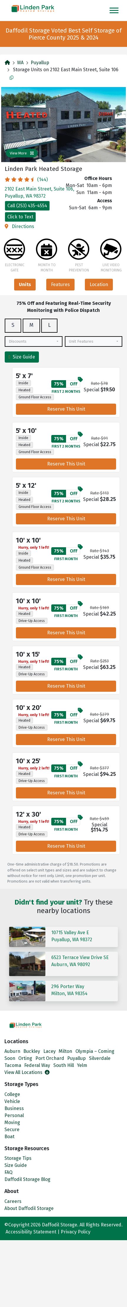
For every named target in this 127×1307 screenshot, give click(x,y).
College (12, 1094)
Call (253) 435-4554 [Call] (27, 205)
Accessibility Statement (31, 1232)
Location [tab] (99, 284)
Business (14, 1108)
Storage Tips (18, 1158)
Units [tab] (25, 284)
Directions (19, 226)
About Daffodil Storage (29, 1208)
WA (20, 62)
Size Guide (22, 357)
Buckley (31, 1051)
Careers (13, 1201)
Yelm (82, 1065)
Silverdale (99, 1058)
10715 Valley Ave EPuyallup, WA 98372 (71, 936)
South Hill (63, 1065)
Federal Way (37, 1065)
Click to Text (20, 217)
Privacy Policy (75, 1232)
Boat (9, 1136)
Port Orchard (49, 1058)
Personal (14, 1115)
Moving (12, 1122)
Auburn (12, 1051)
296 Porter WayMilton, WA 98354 (69, 990)
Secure (11, 1129)
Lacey (49, 1051)
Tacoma (12, 1065)
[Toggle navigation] (114, 10)
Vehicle (12, 1101)
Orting (25, 1058)
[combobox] (33, 341)
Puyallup (40, 62)
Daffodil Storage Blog (27, 1179)
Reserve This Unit (66, 409)
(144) (26, 179)
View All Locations (27, 1072)
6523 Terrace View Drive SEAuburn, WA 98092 (80, 961)
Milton (65, 1051)
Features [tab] (60, 284)
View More (22, 153)
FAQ (8, 1172)
